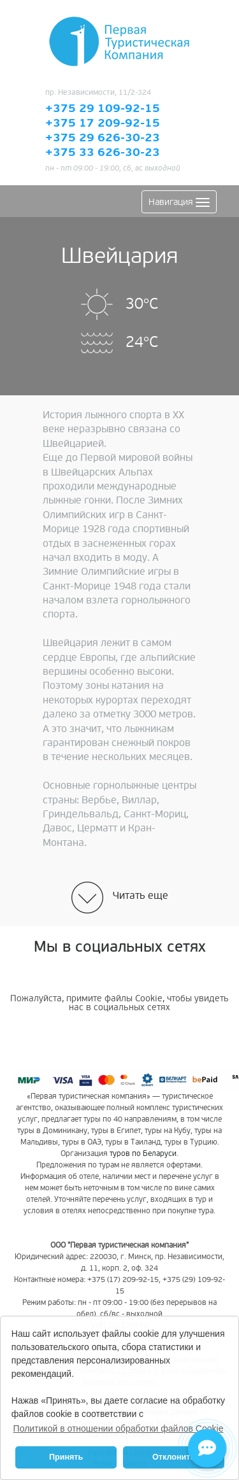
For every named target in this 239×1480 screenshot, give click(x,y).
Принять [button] (66, 1457)
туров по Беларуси (143, 1154)
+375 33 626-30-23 (102, 153)
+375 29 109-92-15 (102, 109)
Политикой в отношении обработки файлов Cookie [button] (118, 1428)
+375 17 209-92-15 (102, 123)
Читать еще (140, 895)
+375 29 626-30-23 (102, 138)
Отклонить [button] (173, 1457)
